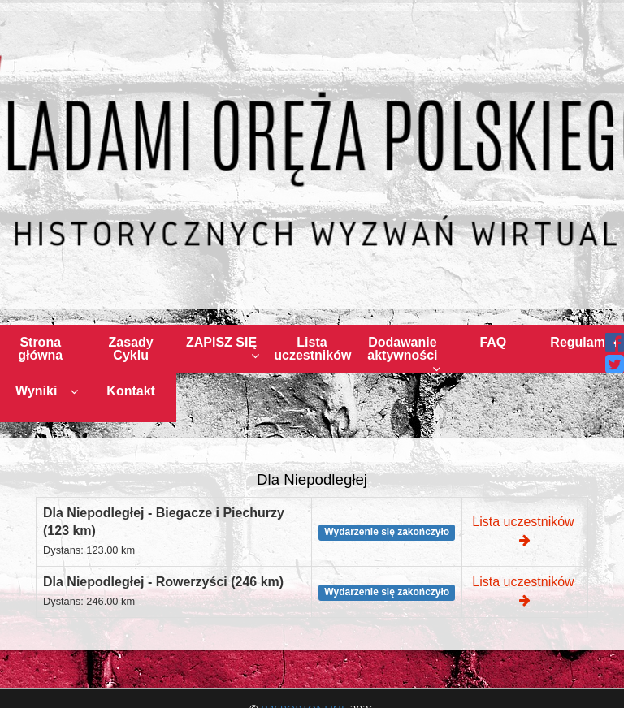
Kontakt (130, 391)
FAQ (492, 342)
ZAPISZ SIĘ (222, 348)
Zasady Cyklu (131, 348)
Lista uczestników (312, 348)
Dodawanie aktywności (403, 354)
